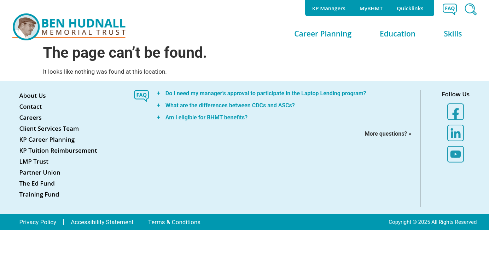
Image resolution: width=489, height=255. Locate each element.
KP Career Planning (47, 139)
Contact (30, 106)
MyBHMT (371, 8)
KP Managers (328, 8)
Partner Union (39, 172)
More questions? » (388, 133)
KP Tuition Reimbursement (58, 150)
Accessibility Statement (102, 222)
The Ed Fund (37, 183)
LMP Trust (34, 161)
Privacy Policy (38, 222)
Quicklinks (412, 8)
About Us (32, 95)
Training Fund (39, 194)
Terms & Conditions (174, 222)
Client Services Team (49, 128)
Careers (30, 117)
